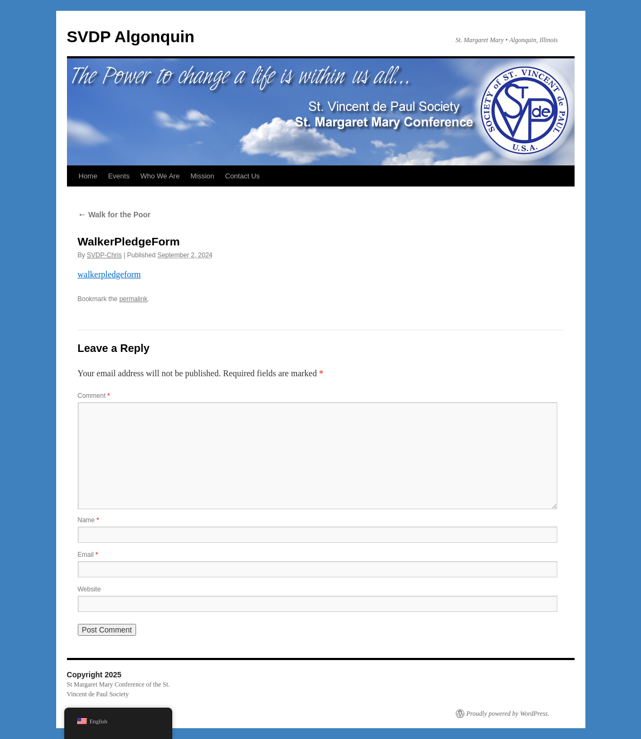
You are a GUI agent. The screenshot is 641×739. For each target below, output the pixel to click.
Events (119, 176)
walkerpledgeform (109, 274)
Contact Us (242, 176)
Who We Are (160, 176)
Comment (94, 396)
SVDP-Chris (104, 255)
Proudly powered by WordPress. (508, 713)
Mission (202, 176)
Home (88, 176)
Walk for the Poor (114, 214)
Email (88, 554)
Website (89, 589)
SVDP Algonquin (131, 36)
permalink (133, 299)
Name (88, 520)
